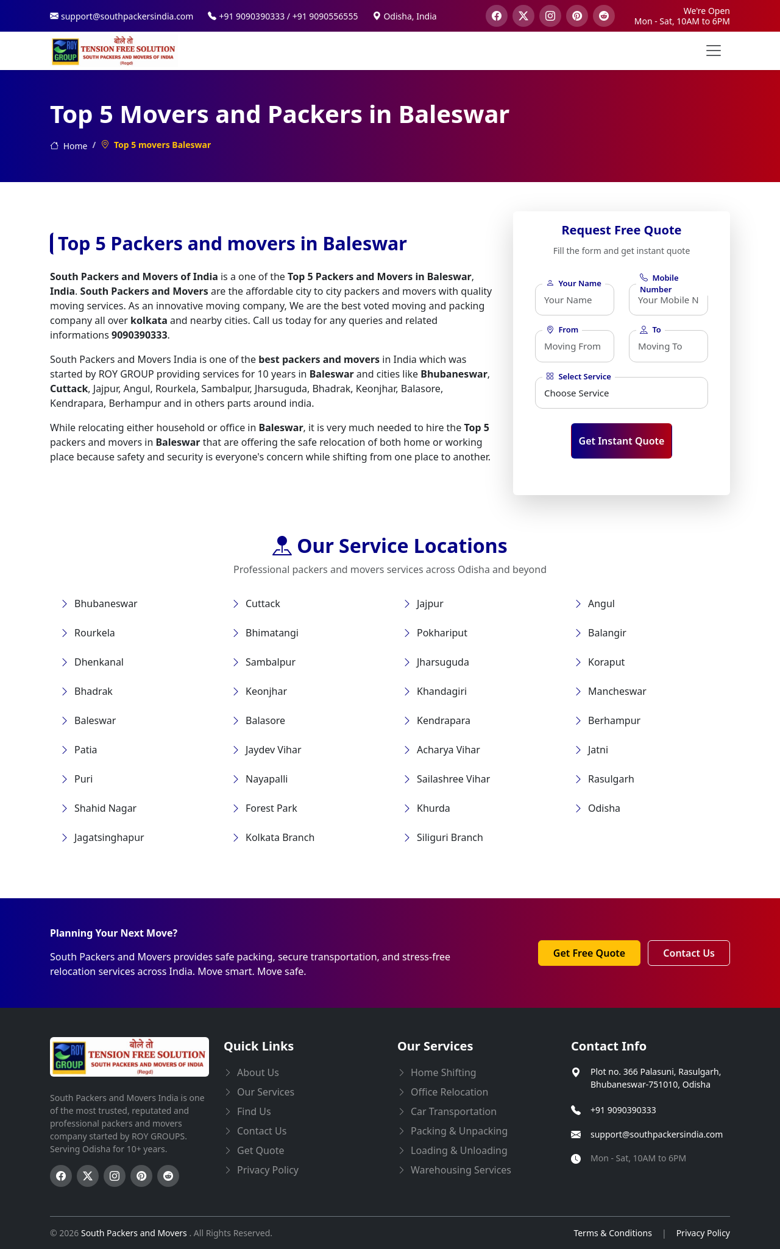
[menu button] (713, 50)
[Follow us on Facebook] (61, 1176)
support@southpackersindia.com (656, 1134)
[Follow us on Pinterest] (141, 1176)
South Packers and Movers (135, 1233)
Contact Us (689, 953)
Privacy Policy (703, 1233)
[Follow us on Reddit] (168, 1176)
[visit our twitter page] (523, 16)
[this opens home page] (114, 51)
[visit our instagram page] (550, 16)
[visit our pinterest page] (577, 16)
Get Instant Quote (622, 441)
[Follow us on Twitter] (88, 1176)
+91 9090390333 (623, 1110)
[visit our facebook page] (497, 16)
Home (68, 146)
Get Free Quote (589, 953)
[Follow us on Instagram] (115, 1176)
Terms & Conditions (612, 1233)
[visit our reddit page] (604, 16)
